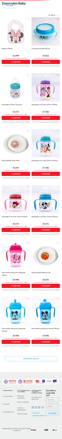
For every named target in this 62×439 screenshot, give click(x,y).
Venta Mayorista (8, 412)
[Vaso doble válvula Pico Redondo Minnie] (16, 267)
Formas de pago (22, 414)
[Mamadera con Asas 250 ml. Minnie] (46, 99)
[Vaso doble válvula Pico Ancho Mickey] (46, 323)
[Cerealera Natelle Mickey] (46, 43)
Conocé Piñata (8, 396)
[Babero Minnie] (16, 43)
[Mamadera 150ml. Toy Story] (16, 99)
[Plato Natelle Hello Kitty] (16, 155)
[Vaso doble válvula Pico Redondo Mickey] (16, 323)
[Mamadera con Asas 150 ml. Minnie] (16, 211)
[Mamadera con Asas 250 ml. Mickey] (46, 155)
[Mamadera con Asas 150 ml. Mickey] (46, 211)
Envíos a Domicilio (23, 402)
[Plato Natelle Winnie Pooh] (46, 267)
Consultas (6, 404)
